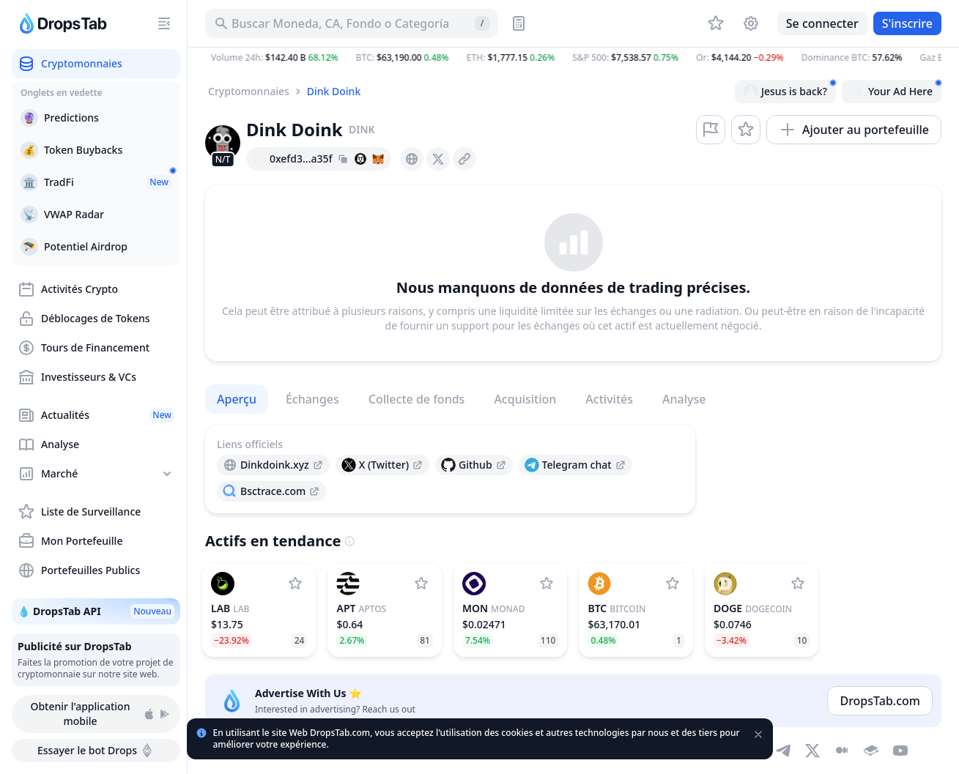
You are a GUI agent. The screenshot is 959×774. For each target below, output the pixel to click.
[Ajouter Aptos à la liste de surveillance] (421, 583)
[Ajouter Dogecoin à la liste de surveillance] (798, 583)
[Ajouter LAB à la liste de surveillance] (295, 583)
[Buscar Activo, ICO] (351, 23)
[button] (573, 58)
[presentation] (411, 159)
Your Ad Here (896, 89)
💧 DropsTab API (96, 611)
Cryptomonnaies (248, 91)
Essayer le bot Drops (96, 750)
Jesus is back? (790, 89)
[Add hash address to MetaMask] (378, 159)
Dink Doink (333, 91)
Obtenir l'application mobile (100, 713)
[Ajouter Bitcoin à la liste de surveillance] (672, 583)
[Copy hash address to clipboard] (343, 159)
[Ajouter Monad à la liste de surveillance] (546, 583)
